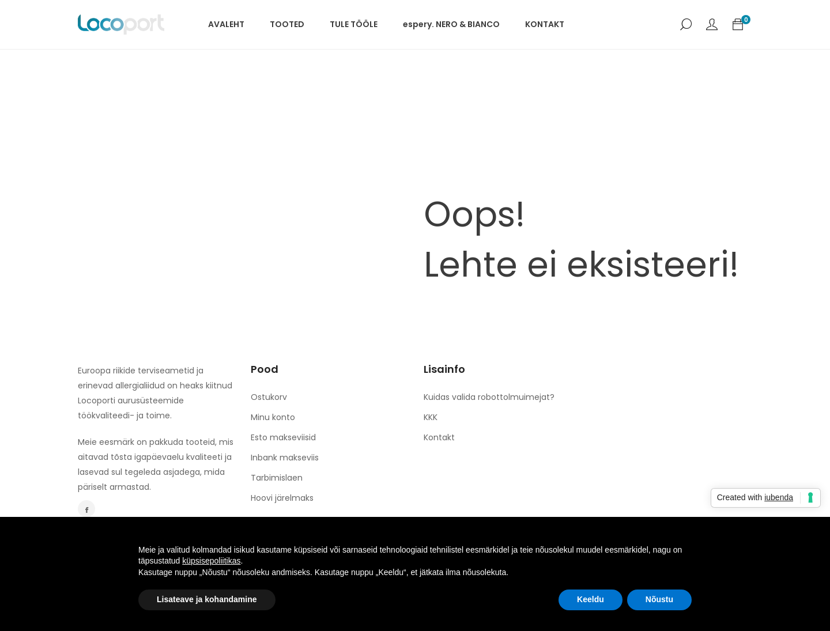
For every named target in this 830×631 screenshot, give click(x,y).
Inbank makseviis (285, 457)
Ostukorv (269, 397)
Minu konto (273, 417)
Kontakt (439, 437)
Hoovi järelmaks (282, 498)
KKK (430, 417)
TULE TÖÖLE (354, 24)
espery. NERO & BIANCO (451, 24)
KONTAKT (544, 24)
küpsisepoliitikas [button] (211, 560)
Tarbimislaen (277, 477)
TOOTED (287, 24)
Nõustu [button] (659, 599)
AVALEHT (226, 24)
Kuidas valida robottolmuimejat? (489, 397)
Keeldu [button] (590, 599)
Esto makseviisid (283, 437)
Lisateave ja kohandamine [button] (207, 599)
